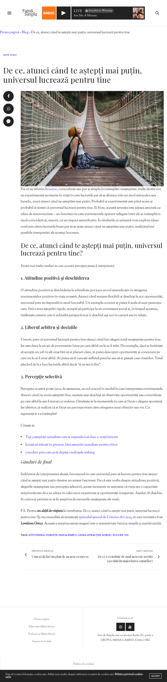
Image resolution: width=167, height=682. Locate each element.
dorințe (52, 535)
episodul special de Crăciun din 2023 (105, 517)
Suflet (13, 55)
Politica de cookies (83, 664)
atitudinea (36, 535)
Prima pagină (9, 32)
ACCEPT (155, 676)
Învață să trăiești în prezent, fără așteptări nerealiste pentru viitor (71, 444)
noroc (52, 189)
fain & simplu (68, 535)
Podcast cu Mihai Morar (41, 634)
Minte (6, 55)
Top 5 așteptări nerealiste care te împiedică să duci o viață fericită (71, 437)
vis (126, 535)
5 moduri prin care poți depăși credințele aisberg (60, 452)
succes (118, 535)
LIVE (78, 11)
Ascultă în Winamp (98, 11)
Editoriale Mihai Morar (42, 627)
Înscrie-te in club (41, 641)
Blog (25, 32)
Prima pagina (41, 619)
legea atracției (89, 535)
